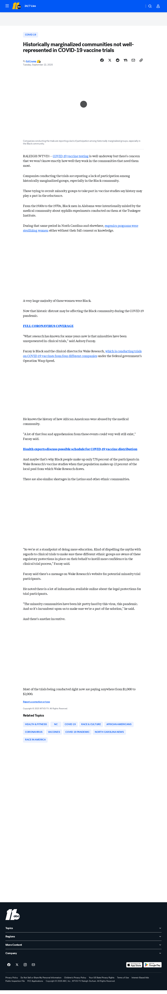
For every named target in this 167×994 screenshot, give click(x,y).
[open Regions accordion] (83, 940)
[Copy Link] (141, 62)
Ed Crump (31, 63)
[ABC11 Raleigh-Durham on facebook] (8, 968)
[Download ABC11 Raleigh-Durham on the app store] (134, 968)
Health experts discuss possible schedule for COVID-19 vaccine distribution (80, 451)
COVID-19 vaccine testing (71, 158)
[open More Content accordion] (83, 948)
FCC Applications (35, 985)
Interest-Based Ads (140, 981)
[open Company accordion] (83, 957)
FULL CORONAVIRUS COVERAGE (48, 328)
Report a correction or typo (36, 704)
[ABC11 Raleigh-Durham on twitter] (17, 968)
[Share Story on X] (110, 62)
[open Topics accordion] (83, 932)
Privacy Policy (11, 981)
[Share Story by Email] (133, 62)
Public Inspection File (15, 985)
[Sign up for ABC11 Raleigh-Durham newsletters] (33, 968)
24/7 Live (30, 6)
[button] (7, 5)
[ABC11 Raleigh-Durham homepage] (16, 6)
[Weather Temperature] (139, 6)
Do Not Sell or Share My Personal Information (41, 981)
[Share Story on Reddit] (118, 62)
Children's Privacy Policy (75, 981)
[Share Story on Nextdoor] (125, 62)
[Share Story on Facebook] (102, 62)
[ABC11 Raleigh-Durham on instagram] (25, 968)
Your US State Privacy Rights (101, 981)
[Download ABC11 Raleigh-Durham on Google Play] (153, 968)
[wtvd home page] (12, 918)
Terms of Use (123, 981)
